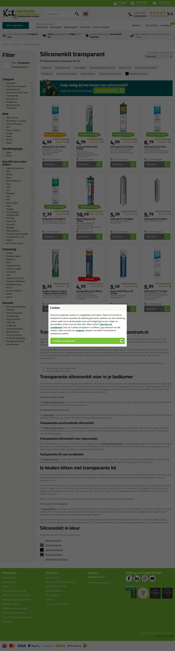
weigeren (80, 330)
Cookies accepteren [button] (64, 340)
